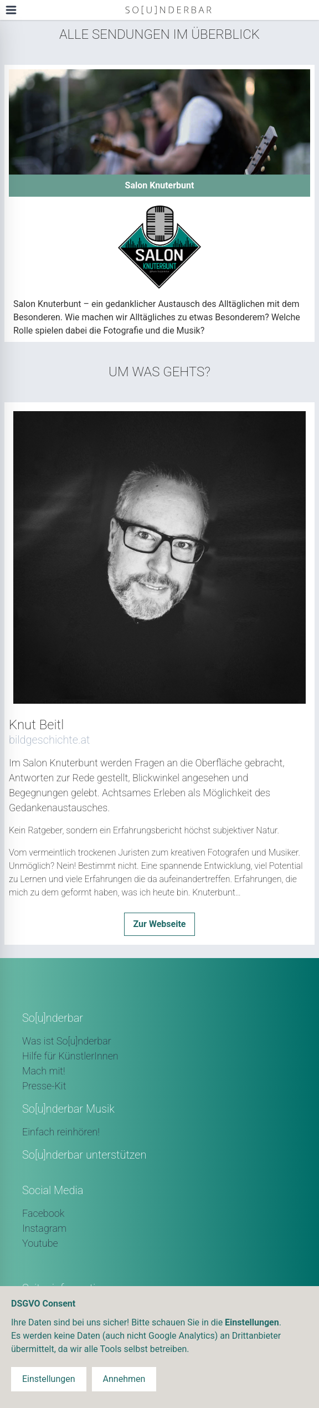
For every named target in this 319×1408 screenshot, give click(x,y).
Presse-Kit (44, 1086)
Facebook (43, 1213)
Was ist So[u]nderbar (66, 1041)
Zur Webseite (159, 924)
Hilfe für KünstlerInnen (70, 1056)
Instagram (44, 1228)
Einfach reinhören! (61, 1132)
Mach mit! (43, 1071)
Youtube (40, 1243)
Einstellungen (48, 1379)
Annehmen (124, 1379)
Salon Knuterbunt (159, 185)
